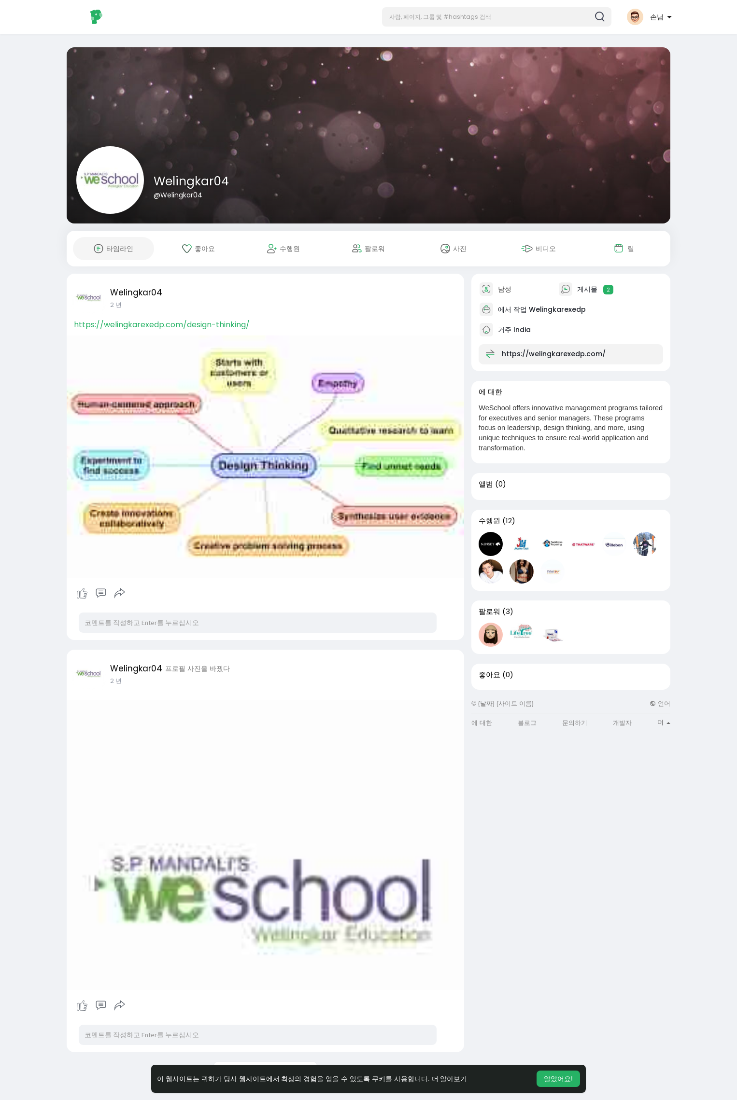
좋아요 (489, 675)
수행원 (489, 521)
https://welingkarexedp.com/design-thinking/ (162, 324)
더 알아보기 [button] (450, 1079)
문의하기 (574, 723)
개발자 (622, 723)
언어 (660, 703)
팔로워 (489, 611)
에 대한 (481, 723)
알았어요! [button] (558, 1079)
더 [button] (663, 722)
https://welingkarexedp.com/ (554, 354)
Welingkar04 (191, 181)
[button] (496, 17)
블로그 (527, 723)
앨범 (486, 484)
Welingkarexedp (557, 309)
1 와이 (118, 304)
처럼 (82, 593)
